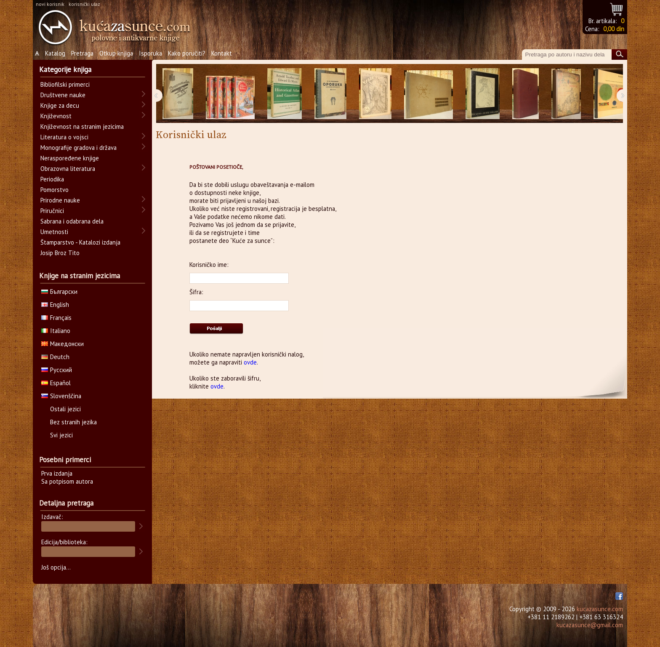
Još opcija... (56, 567)
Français (56, 318)
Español (56, 383)
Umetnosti (54, 232)
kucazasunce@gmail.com (589, 625)
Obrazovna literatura (67, 169)
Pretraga (82, 53)
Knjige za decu (59, 105)
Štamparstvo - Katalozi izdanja (80, 242)
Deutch (55, 357)
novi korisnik (50, 4)
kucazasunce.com (600, 609)
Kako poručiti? (186, 53)
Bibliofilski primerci (65, 84)
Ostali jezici (65, 409)
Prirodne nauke (60, 200)
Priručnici (52, 211)
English (55, 305)
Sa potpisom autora (67, 481)
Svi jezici (61, 435)
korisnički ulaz (84, 4)
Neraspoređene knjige (69, 158)
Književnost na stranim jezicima (82, 126)
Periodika (52, 179)
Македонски (62, 344)
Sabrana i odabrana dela (72, 221)
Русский (56, 370)
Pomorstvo (54, 190)
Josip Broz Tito (60, 253)
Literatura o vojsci (64, 137)
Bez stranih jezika (73, 422)
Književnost (56, 116)
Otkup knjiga (116, 53)
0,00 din (613, 29)
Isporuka (150, 53)
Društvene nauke (62, 95)
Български (59, 292)
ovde (250, 362)
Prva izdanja (56, 473)
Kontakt (221, 53)
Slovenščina (61, 396)
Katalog (55, 53)
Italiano (55, 331)
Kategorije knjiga (65, 69)
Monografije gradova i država (78, 148)
